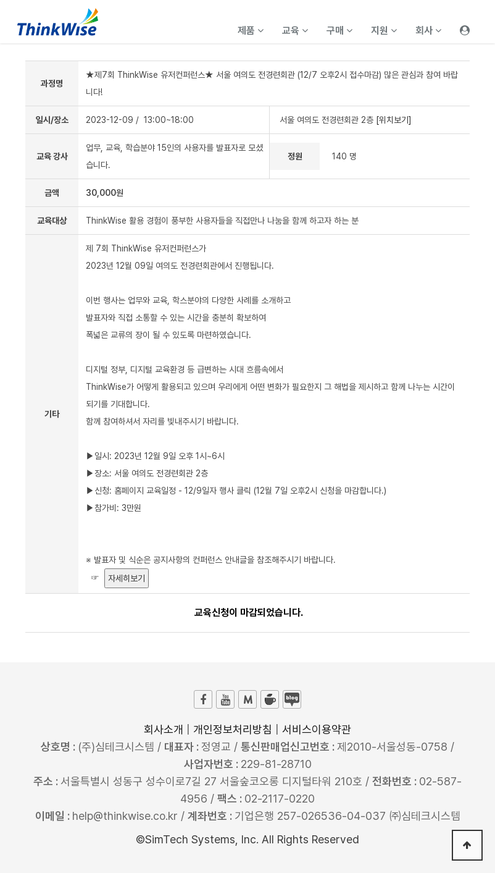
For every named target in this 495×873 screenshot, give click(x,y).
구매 (339, 30)
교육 (295, 30)
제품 (251, 30)
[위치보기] (394, 120)
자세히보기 (127, 578)
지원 (384, 30)
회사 (428, 30)
